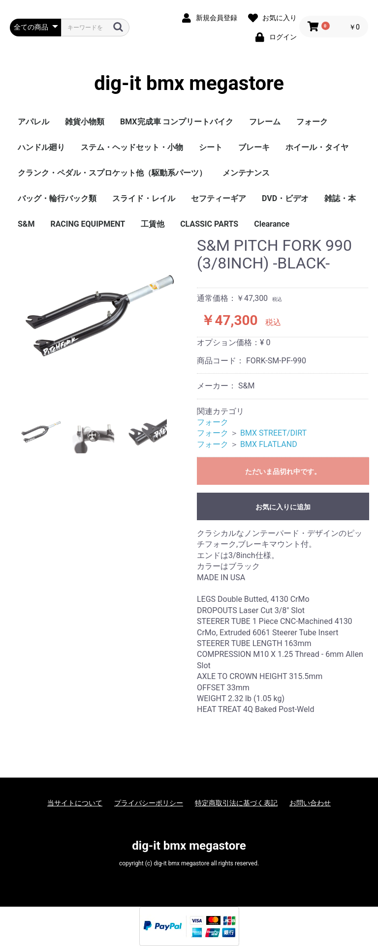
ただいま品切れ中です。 (283, 471)
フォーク (312, 121)
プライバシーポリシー (148, 803)
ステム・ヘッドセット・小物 (132, 147)
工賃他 (152, 224)
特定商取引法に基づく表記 (236, 803)
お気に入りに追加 (283, 507)
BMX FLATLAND (268, 444)
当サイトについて (74, 803)
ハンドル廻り (41, 147)
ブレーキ (254, 147)
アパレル (33, 121)
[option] (99, 316)
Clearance (271, 224)
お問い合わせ (310, 803)
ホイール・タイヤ (316, 147)
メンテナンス (246, 172)
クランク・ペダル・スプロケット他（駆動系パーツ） (112, 172)
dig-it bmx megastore (189, 83)
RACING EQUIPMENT (87, 224)
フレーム (265, 121)
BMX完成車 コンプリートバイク (176, 121)
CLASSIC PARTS (209, 224)
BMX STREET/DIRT (273, 433)
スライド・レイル (143, 198)
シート (210, 147)
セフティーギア (218, 198)
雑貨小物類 (84, 121)
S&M (26, 224)
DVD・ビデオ (285, 198)
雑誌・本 (340, 198)
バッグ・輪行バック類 (57, 198)
